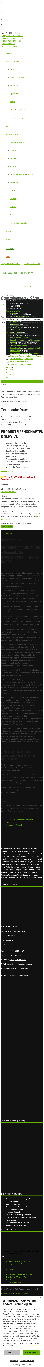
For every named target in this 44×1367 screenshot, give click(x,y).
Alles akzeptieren (31, 1353)
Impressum (14, 1361)
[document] (22, 1325)
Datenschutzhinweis (27, 1361)
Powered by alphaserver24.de (22, 1365)
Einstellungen (12, 1353)
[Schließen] (40, 1298)
